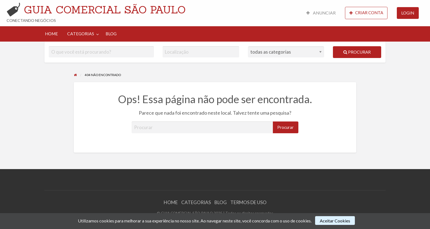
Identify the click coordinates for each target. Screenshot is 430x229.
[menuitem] (321, 13)
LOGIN (407, 12)
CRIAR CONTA (366, 12)
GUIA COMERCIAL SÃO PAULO (105, 9)
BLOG (111, 33)
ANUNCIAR (321, 12)
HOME (51, 33)
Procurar (357, 52)
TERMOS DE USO (248, 202)
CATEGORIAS (80, 33)
